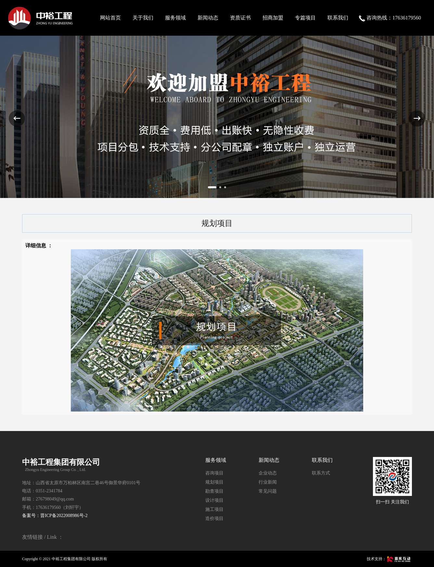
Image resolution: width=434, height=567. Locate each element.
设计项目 (214, 500)
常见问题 (268, 491)
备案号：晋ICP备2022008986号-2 (54, 515)
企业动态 (268, 473)
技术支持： (389, 559)
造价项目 (214, 518)
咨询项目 (214, 473)
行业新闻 (268, 482)
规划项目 (214, 482)
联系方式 (321, 473)
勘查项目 (214, 491)
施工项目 (214, 509)
